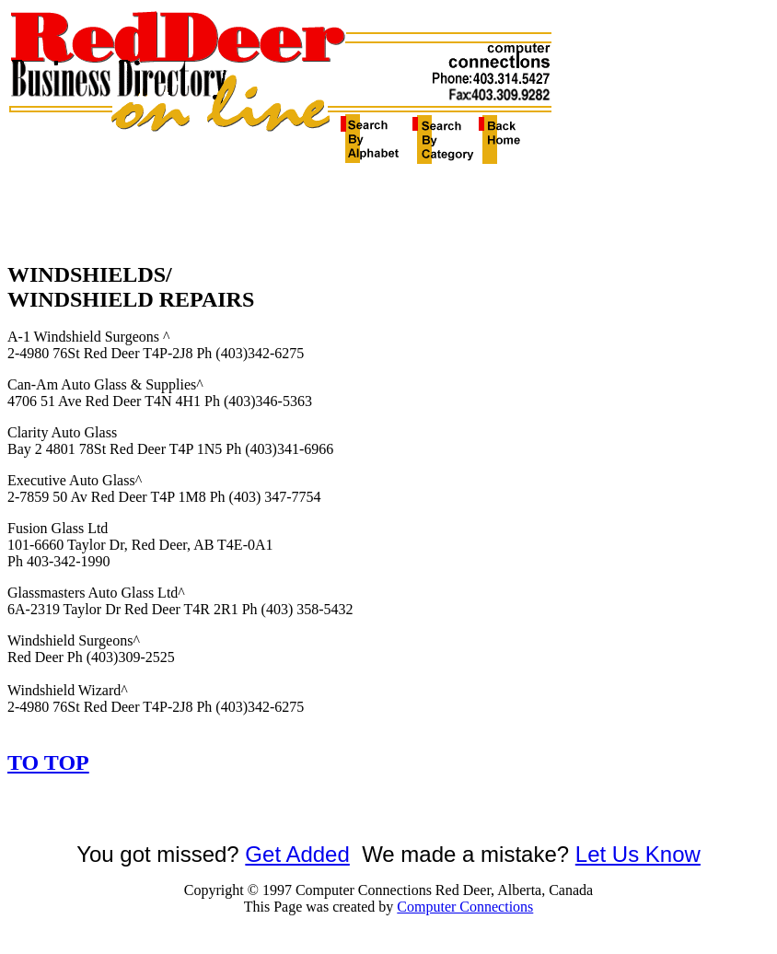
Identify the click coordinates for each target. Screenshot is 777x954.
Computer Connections (465, 906)
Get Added (297, 854)
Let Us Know (638, 854)
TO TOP (48, 762)
